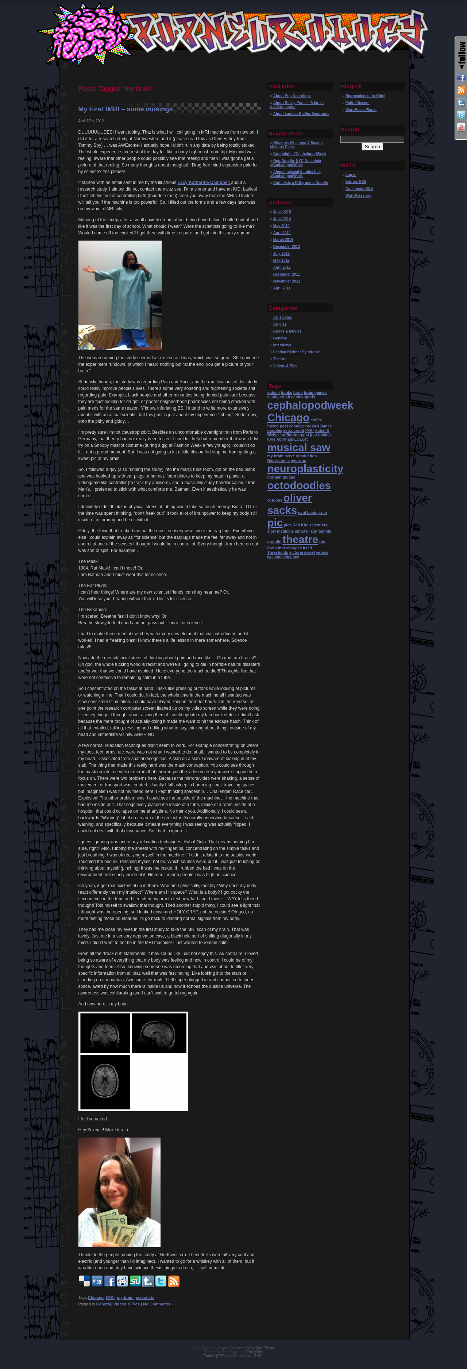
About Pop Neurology (292, 96)
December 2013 (286, 247)
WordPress (265, 1348)
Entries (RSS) (215, 1356)
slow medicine (280, 531)
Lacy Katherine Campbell (204, 182)
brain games (315, 392)
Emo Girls (255, 1352)
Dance (326, 426)
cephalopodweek (310, 405)
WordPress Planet (361, 110)
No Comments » (158, 1304)
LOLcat (301, 439)
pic (275, 523)
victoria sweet (302, 552)
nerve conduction (301, 456)
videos (322, 552)
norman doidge (281, 477)
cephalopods (303, 397)
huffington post (295, 435)
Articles (280, 324)
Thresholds (277, 552)
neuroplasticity (305, 469)
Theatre (279, 359)
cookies (312, 426)
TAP (314, 531)
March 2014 (283, 240)
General (103, 1304)
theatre (300, 539)
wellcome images (283, 557)
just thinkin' (321, 435)
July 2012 (281, 254)
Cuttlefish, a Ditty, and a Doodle (300, 183)
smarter (302, 531)
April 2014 (282, 233)
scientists (145, 1297)
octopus (274, 500)
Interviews (282, 345)
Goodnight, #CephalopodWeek (299, 154)
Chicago (96, 1297)
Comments (359, 189)
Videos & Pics (126, 1304)
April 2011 (282, 288)
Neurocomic (278, 460)
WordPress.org (359, 195)
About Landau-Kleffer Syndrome (301, 114)
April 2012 (282, 267)
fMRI (110, 1297)
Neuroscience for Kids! (365, 96)
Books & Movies (287, 331)
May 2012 (281, 260)
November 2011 (286, 281)
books (286, 392)
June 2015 (282, 212)
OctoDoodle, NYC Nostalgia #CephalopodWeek (295, 163)
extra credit (293, 430)
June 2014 (282, 219)
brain (298, 392)
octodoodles (299, 485)
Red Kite (300, 525)
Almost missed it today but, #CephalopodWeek (295, 174)
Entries (356, 182)
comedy (296, 426)
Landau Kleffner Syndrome (296, 352)
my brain (125, 1297)
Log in (351, 175)
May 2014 (281, 226)
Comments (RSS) (248, 1356)
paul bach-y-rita (312, 512)
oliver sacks (289, 504)
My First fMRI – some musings (125, 109)
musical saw (299, 447)
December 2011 (286, 274)
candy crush (278, 397)
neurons (298, 460)
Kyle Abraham (280, 439)
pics (288, 525)
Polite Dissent (358, 103)
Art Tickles (282, 317)
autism (273, 392)
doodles (274, 430)
